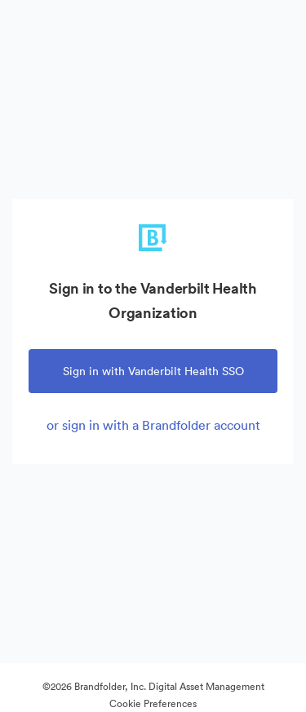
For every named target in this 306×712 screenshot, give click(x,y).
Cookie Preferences (153, 703)
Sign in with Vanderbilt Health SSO (153, 371)
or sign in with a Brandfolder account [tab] (153, 425)
